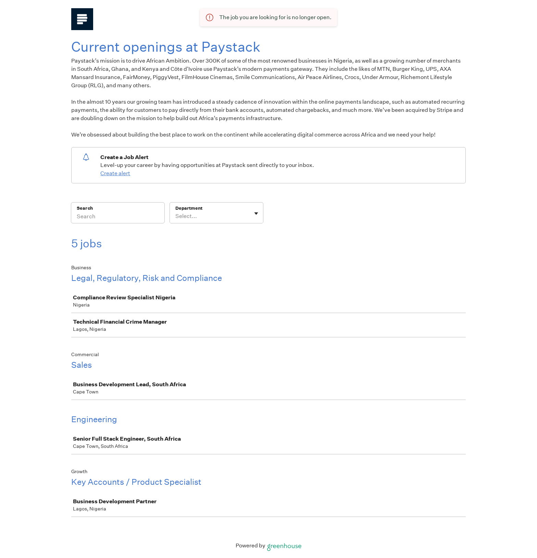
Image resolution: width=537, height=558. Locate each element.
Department (188, 208)
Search (85, 208)
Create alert (115, 173)
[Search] (117, 217)
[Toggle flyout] (256, 213)
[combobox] (175, 216)
